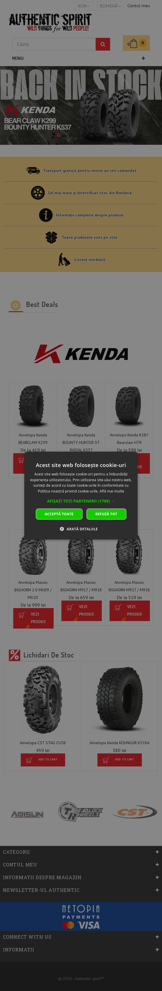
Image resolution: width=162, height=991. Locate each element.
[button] (81, 501)
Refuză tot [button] (106, 514)
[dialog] (80, 495)
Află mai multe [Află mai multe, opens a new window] (112, 491)
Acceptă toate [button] (59, 514)
